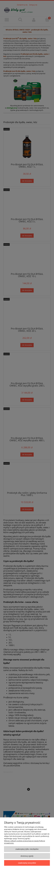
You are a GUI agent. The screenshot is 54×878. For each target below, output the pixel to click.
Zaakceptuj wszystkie (27, 863)
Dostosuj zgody (27, 856)
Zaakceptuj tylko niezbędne (27, 849)
